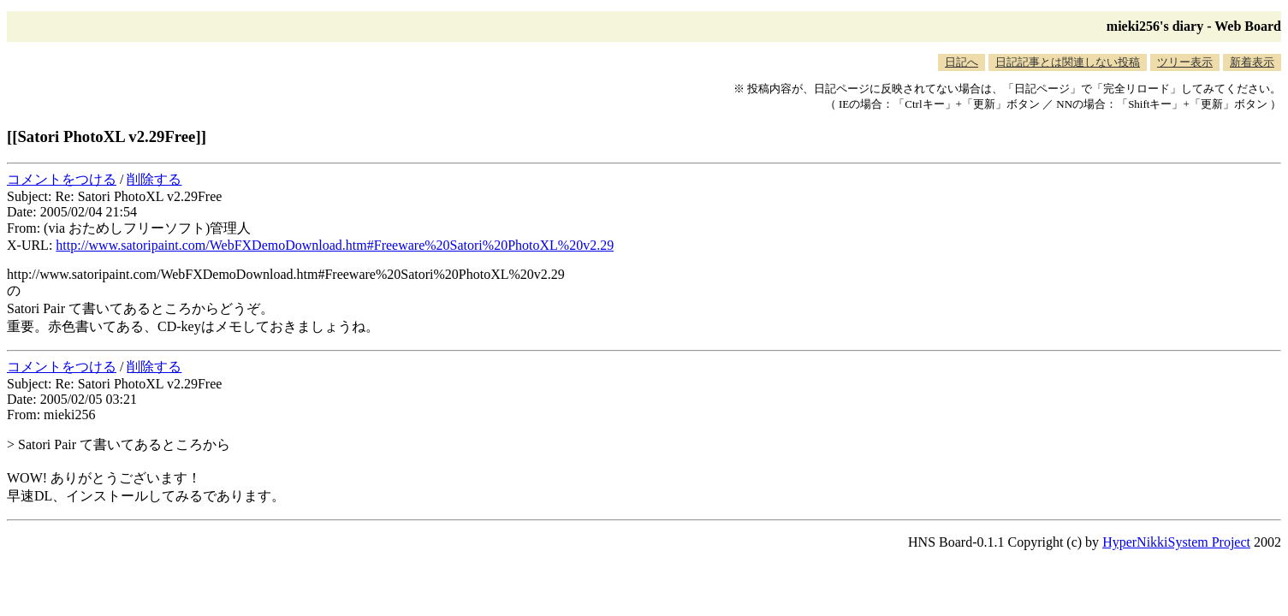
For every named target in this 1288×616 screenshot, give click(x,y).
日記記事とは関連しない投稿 (1067, 62)
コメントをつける (61, 179)
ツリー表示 (1185, 62)
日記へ (961, 62)
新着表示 (1252, 62)
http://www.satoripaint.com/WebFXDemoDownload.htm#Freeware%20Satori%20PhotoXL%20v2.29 (335, 245)
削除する (154, 179)
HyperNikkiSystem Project (1176, 542)
